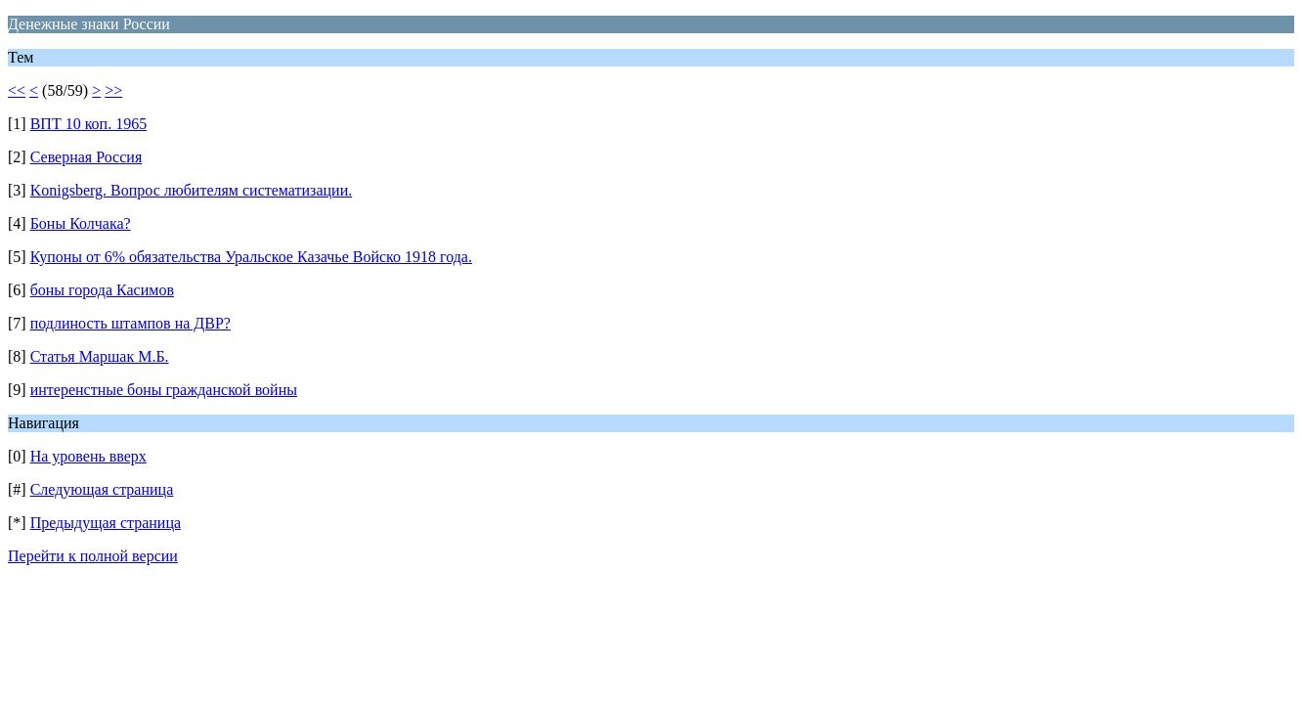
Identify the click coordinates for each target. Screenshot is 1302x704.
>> (113, 90)
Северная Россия (86, 157)
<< (16, 90)
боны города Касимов (102, 290)
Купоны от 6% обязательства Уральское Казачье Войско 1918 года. (251, 256)
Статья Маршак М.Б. (99, 356)
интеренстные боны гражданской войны (163, 389)
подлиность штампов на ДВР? (130, 323)
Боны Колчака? (80, 223)
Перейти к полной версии (93, 556)
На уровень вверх (88, 456)
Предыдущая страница (105, 522)
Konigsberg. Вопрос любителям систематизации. (191, 190)
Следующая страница (102, 489)
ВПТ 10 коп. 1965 (89, 123)
